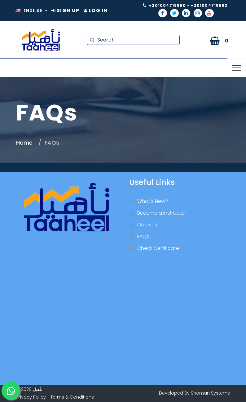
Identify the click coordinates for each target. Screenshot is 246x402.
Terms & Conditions (72, 397)
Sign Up (65, 10)
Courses (147, 224)
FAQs (143, 236)
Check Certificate (158, 248)
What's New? (152, 201)
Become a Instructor (161, 212)
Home (24, 142)
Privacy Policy (31, 397)
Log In (96, 10)
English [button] (29, 10)
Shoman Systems (210, 393)
